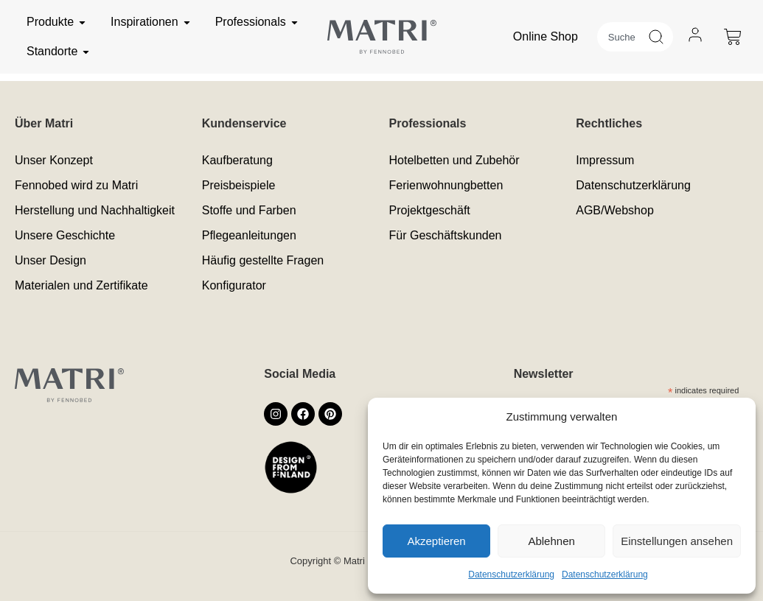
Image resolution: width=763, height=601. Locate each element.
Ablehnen (551, 541)
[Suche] (660, 37)
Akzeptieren (436, 541)
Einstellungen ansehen (677, 541)
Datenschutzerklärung (511, 574)
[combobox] (622, 37)
